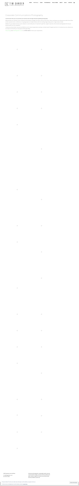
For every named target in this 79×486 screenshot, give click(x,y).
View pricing (7, 30)
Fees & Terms (55, 2)
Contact (70, 2)
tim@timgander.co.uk (17, 30)
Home (30, 2)
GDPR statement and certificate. (9, 473)
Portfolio (35, 2)
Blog (65, 2)
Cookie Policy (25, 484)
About (61, 2)
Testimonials (47, 2)
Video (41, 2)
